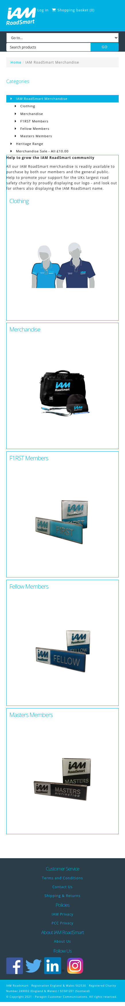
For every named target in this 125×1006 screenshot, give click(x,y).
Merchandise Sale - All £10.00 (42, 151)
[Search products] (48, 47)
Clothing (27, 106)
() (92, 10)
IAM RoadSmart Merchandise (52, 62)
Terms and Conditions (62, 878)
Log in (43, 10)
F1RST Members (34, 121)
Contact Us (62, 886)
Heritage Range (29, 144)
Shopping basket (73, 10)
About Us (62, 941)
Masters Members (35, 136)
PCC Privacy (62, 923)
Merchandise (31, 114)
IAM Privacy (62, 914)
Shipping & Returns (62, 895)
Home (16, 62)
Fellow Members (34, 128)
